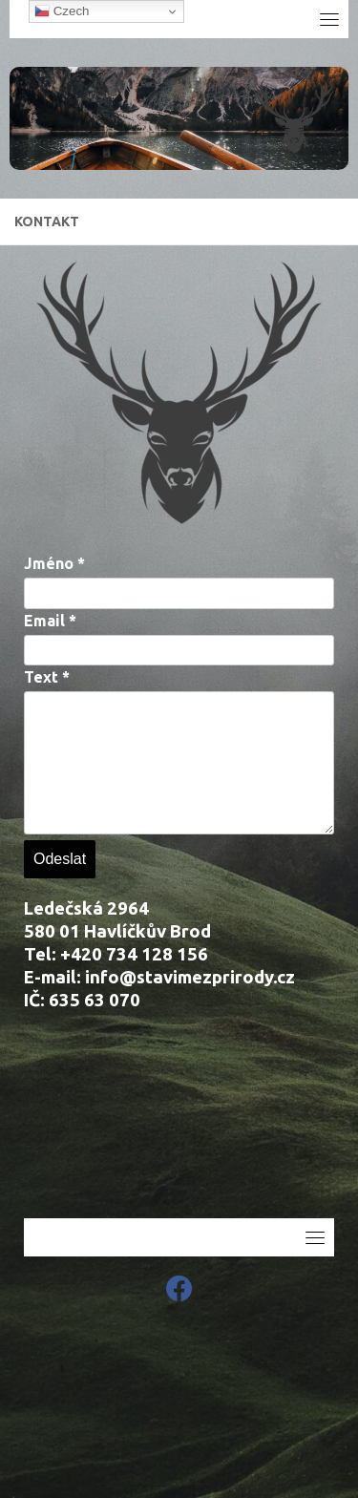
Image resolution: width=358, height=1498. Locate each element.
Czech (61, 11)
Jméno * (54, 563)
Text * (47, 677)
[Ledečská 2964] (179, 1122)
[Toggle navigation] (329, 19)
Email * (50, 620)
